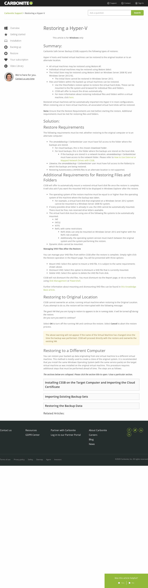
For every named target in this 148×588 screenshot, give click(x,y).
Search (137, 12)
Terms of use (5, 459)
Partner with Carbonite (63, 430)
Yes (126, 583)
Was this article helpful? (130, 578)
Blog (91, 439)
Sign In (139, 3)
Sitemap (39, 459)
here (71, 97)
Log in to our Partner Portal (66, 434)
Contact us (6, 430)
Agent (48, 459)
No (137, 583)
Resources (31, 430)
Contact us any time (25, 78)
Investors (58, 459)
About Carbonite (98, 430)
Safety (30, 459)
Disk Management (58, 280)
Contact (126, 3)
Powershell (75, 280)
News (92, 444)
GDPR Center (32, 434)
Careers (93, 434)
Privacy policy (19, 459)
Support (112, 3)
